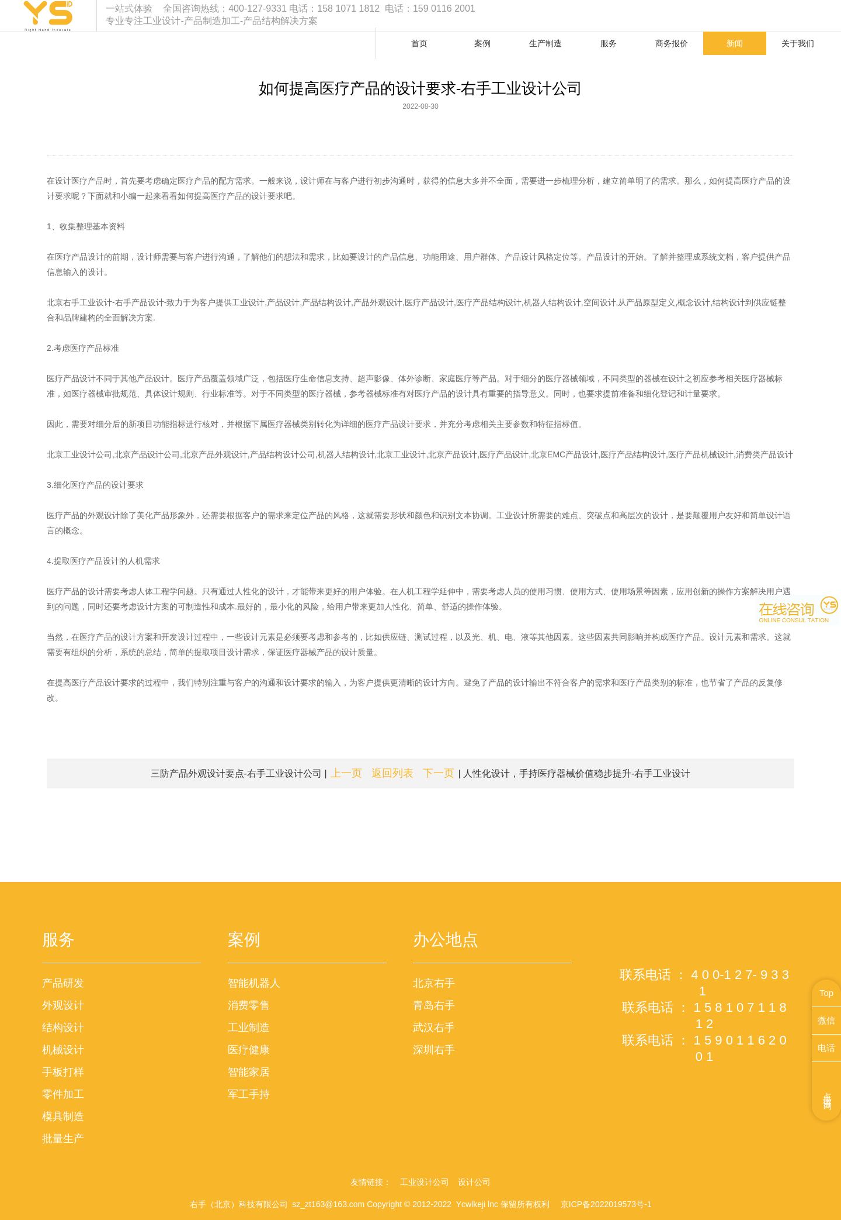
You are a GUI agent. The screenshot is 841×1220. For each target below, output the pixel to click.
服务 (608, 43)
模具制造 (63, 1116)
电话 (826, 1048)
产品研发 (63, 983)
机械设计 (63, 1050)
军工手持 (249, 1094)
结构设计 (63, 1027)
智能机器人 (254, 983)
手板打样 (63, 1072)
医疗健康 (249, 1050)
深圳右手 (434, 1050)
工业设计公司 (424, 1182)
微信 (826, 1020)
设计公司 (474, 1182)
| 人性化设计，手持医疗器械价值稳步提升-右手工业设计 (556, 773)
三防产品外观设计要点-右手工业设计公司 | (256, 773)
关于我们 (797, 43)
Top (826, 993)
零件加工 (63, 1094)
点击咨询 (828, 1091)
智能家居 (249, 1072)
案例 (482, 43)
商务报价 (671, 43)
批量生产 (63, 1139)
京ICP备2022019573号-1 (606, 1204)
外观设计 (63, 1005)
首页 (419, 43)
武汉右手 (434, 1027)
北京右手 (434, 983)
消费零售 (249, 1005)
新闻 (735, 43)
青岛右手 (434, 1005)
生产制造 (545, 43)
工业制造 (249, 1027)
